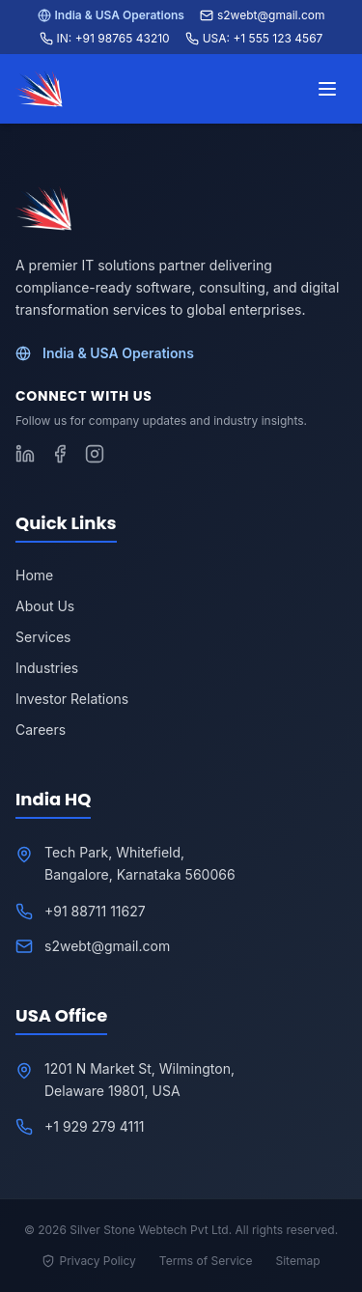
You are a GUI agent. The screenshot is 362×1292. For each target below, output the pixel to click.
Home (34, 575)
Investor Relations (71, 698)
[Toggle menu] (327, 89)
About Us (44, 606)
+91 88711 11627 (95, 911)
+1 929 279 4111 (94, 1126)
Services (42, 637)
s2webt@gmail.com (262, 15)
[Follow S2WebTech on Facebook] (60, 453)
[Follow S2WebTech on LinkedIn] (25, 453)
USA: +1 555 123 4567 (254, 38)
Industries (46, 668)
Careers (40, 729)
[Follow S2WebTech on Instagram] (94, 453)
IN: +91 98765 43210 (105, 38)
